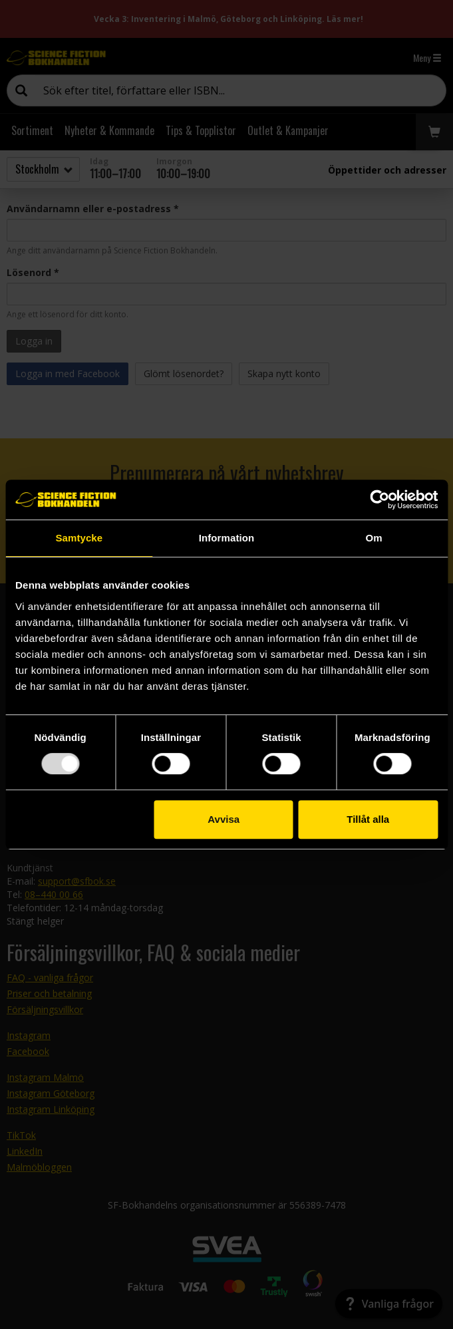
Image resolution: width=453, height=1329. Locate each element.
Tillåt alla (368, 819)
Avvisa (223, 819)
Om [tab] (374, 537)
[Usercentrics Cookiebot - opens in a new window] (379, 500)
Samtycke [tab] (78, 537)
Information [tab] (227, 537)
